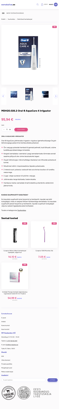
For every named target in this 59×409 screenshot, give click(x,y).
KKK (2, 356)
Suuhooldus (11, 19)
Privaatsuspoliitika (6, 364)
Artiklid (3, 321)
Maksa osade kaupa (7, 372)
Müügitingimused (6, 368)
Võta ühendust (5, 360)
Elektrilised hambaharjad (24, 19)
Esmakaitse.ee (6, 314)
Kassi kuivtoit (5, 329)
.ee (8, 4)
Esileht (3, 19)
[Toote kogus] (7, 129)
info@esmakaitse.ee (12, 345)
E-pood (3, 318)
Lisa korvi (21, 129)
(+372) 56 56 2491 (11, 341)
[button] (3, 96)
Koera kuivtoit (5, 325)
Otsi (37, 4)
